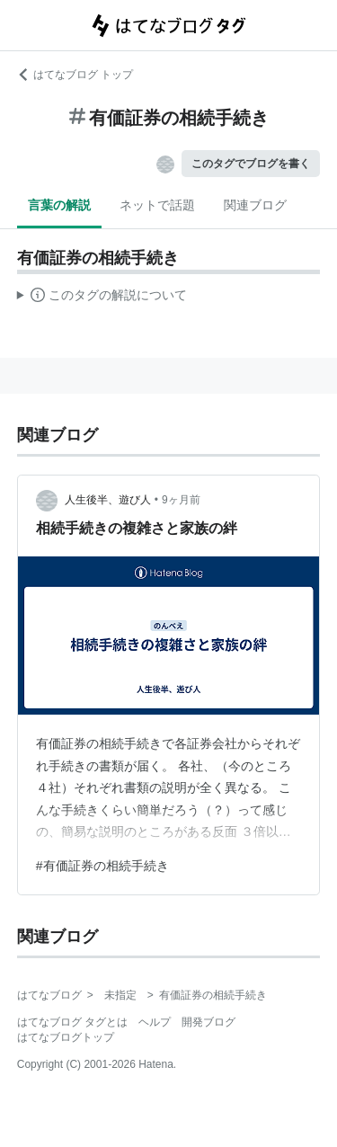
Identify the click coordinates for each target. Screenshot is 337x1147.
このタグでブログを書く (250, 163)
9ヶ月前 (181, 499)
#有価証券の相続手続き (102, 865)
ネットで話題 (157, 205)
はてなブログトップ (65, 1037)
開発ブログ (208, 1022)
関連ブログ (255, 205)
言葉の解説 (59, 205)
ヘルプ (154, 1022)
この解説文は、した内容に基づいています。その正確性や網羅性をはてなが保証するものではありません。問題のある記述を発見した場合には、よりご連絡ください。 (102, 297)
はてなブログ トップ (75, 74)
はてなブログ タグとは (72, 1022)
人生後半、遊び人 (108, 499)
